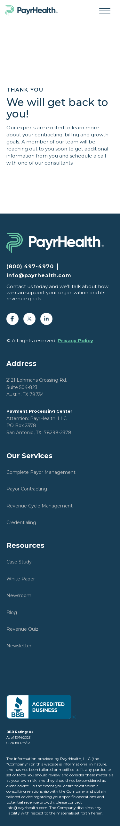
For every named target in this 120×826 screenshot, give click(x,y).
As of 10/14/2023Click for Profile (19, 737)
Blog (11, 612)
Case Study (19, 562)
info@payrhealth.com (38, 275)
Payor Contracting (26, 489)
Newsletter (18, 646)
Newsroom (18, 595)
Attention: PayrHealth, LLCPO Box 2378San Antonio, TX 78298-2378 (39, 422)
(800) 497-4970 (30, 266)
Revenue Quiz (22, 629)
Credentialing (21, 522)
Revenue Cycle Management (39, 506)
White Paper (20, 579)
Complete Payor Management (41, 472)
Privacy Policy (75, 340)
